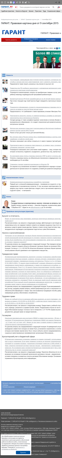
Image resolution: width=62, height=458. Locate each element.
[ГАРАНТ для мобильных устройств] (5, 2)
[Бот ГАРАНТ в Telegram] (20, 2)
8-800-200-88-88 (5, 413)
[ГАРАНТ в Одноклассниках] (23, 2)
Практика (38, 11)
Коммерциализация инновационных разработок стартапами (29, 182)
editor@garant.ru (36, 207)
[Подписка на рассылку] (2, 2)
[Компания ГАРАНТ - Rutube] (26, 2)
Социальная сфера (53, 11)
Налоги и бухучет (21, 11)
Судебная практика (7, 11)
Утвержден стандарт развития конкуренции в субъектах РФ (29, 164)
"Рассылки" (47, 383)
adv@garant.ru (19, 387)
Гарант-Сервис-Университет (38, 454)
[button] (56, 2)
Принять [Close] (23, 453)
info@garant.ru (55, 451)
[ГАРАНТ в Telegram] (17, 2)
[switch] (16, 7)
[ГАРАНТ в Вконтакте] (8, 2)
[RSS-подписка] (29, 2)
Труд (44, 11)
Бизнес (31, 11)
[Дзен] (11, 2)
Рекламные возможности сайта (47, 421)
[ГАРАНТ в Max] (14, 2)
